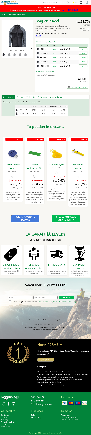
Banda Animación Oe (34, 166)
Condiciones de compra (69, 417)
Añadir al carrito (79, 87)
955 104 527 (66, 10)
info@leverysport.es (41, 404)
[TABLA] (38, 36)
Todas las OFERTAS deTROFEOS (25, 219)
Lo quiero (83, 49)
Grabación (30, 97)
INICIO (3, 14)
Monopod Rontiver (78, 166)
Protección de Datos (8, 422)
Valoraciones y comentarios (50, 97)
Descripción (8, 97)
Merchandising (14, 14)
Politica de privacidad (44, 302)
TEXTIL (23, 14)
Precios (20, 97)
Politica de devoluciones (69, 420)
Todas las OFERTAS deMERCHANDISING (66, 219)
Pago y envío (65, 415)
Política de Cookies (60, 302)
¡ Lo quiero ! (45, 360)
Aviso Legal (73, 302)
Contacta (4, 417)
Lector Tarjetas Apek (13, 166)
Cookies (4, 424)
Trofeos (33, 415)
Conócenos (5, 415)
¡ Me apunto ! (66, 297)
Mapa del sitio (6, 427)
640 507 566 (76, 10)
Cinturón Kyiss (56, 164)
